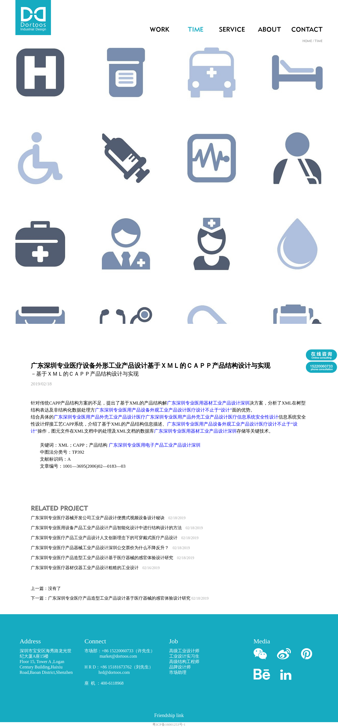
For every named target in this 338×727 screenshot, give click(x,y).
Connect (95, 641)
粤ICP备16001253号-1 (168, 724)
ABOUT (269, 30)
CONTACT (307, 30)
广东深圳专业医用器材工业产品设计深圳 (208, 403)
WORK (159, 30)
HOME (307, 41)
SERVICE (232, 30)
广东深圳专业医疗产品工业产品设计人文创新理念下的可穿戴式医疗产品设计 (115, 537)
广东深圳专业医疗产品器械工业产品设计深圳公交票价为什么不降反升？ (110, 547)
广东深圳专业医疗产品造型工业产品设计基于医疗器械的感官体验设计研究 (112, 557)
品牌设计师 (180, 667)
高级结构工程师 (184, 661)
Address (30, 641)
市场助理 (177, 672)
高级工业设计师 (184, 650)
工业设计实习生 (184, 656)
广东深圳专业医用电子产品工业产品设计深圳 (154, 445)
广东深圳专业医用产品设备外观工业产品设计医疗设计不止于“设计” (163, 410)
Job (173, 641)
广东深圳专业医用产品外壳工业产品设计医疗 (99, 417)
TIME (195, 30)
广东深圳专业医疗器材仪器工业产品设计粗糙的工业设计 (95, 567)
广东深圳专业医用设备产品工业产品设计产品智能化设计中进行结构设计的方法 (117, 527)
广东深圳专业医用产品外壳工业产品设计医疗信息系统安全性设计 (211, 417)
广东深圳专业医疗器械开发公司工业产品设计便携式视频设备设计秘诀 (108, 517)
